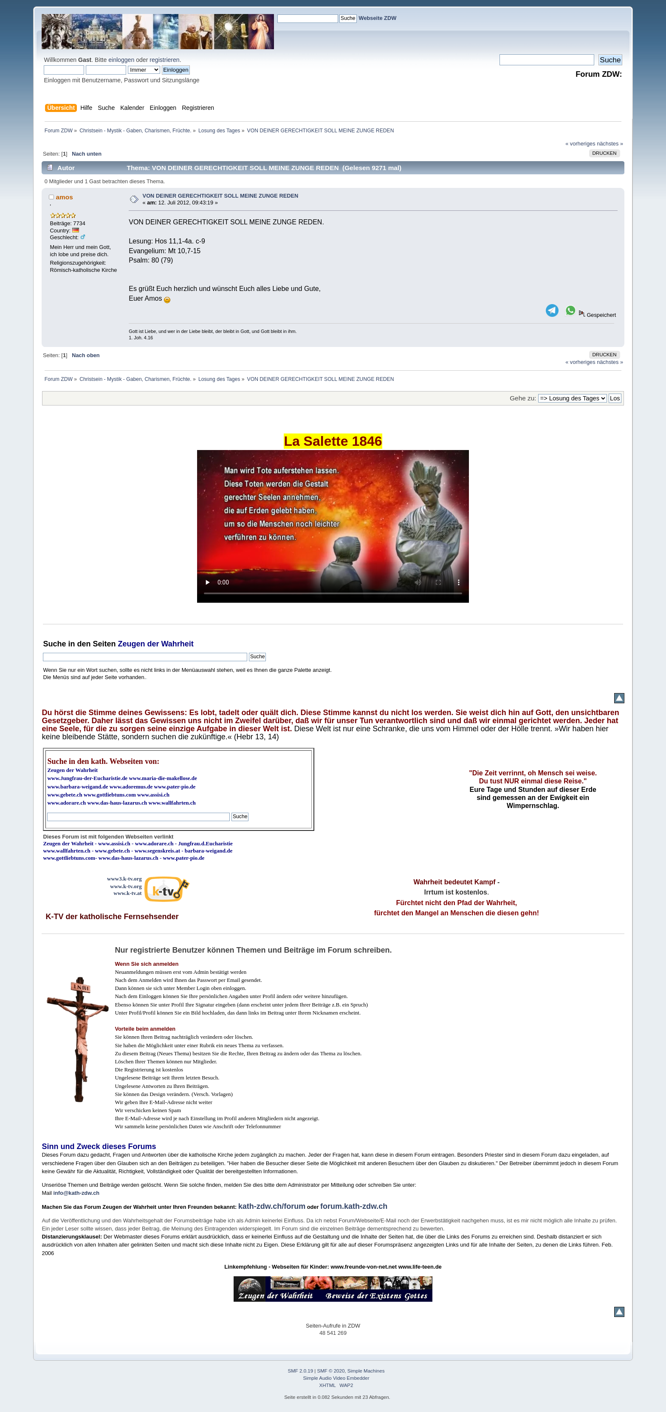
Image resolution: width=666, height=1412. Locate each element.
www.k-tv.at (127, 893)
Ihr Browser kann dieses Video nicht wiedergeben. (333, 526)
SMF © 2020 (331, 1370)
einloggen (121, 59)
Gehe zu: (523, 398)
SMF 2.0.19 (300, 1370)
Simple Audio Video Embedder (336, 1378)
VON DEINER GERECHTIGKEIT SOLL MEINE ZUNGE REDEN (221, 196)
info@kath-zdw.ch (76, 1193)
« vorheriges (580, 143)
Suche (54, 644)
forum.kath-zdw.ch (353, 1206)
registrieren (164, 59)
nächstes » (610, 143)
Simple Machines (366, 1370)
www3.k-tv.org (124, 878)
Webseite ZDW (378, 18)
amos (64, 197)
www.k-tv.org (125, 886)
